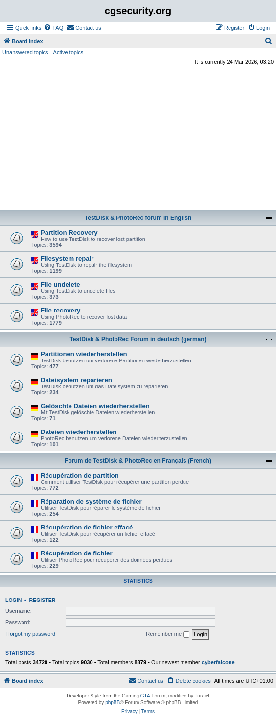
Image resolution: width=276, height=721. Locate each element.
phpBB (112, 702)
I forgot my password (30, 634)
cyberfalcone (218, 662)
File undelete (60, 284)
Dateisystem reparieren (76, 380)
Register (42, 600)
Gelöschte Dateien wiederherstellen (95, 405)
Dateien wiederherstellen (78, 431)
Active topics (68, 52)
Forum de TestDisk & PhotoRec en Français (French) (138, 460)
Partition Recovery (69, 232)
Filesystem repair (67, 258)
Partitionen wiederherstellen (84, 354)
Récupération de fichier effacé (87, 527)
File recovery (60, 310)
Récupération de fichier (77, 553)
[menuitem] (53, 28)
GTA (145, 695)
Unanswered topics (25, 52)
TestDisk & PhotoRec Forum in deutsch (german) (137, 339)
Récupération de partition (80, 475)
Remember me (167, 634)
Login (13, 600)
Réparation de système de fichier (91, 501)
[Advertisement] (138, 139)
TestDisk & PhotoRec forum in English (138, 218)
